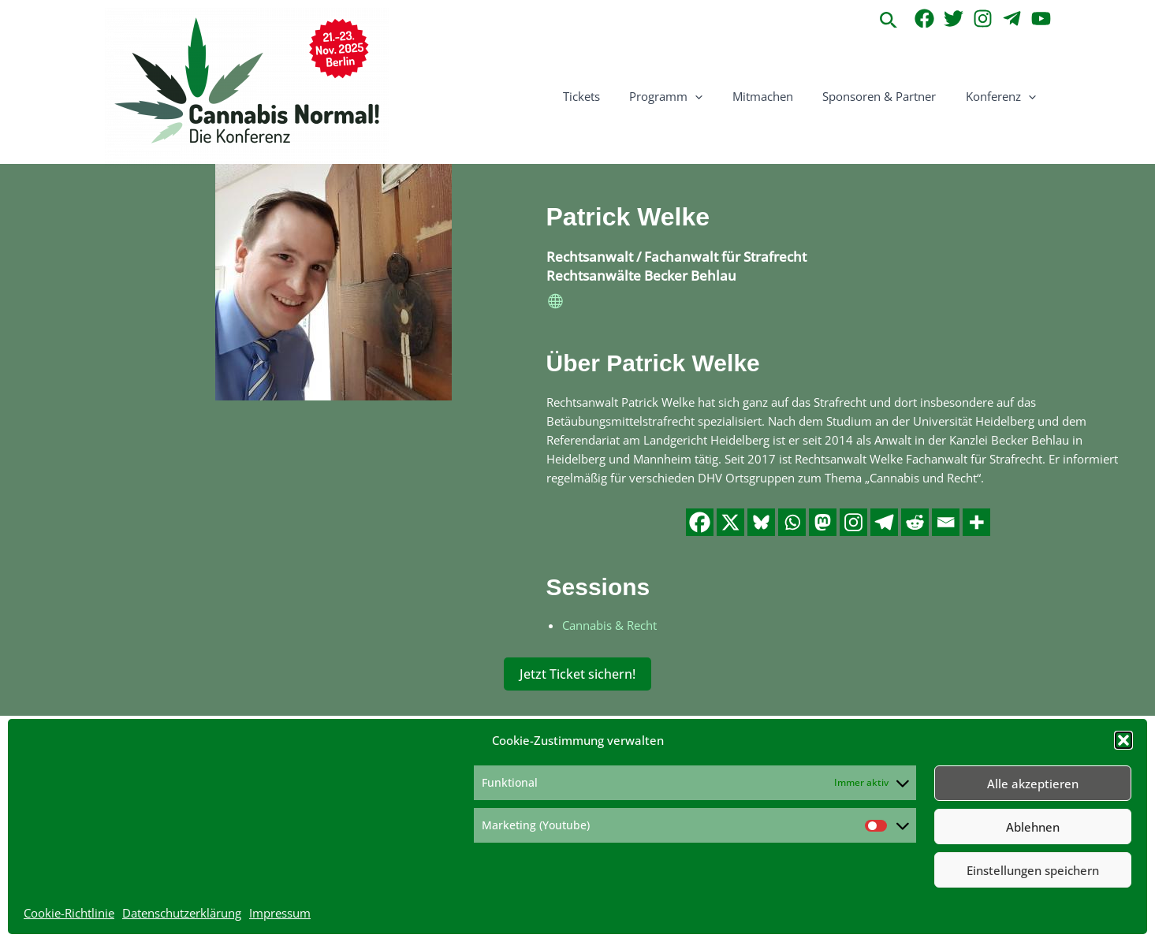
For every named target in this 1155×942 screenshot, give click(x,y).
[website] (556, 303)
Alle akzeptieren (1033, 783)
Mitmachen (777, 96)
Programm (687, 96)
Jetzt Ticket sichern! (577, 673)
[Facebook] (924, 18)
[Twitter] (953, 18)
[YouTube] (1041, 18)
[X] (730, 521)
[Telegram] (1012, 18)
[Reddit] (915, 521)
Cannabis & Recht (609, 624)
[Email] (945, 521)
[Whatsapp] (792, 521)
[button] (1123, 740)
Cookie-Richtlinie (69, 913)
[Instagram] (983, 18)
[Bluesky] (761, 521)
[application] (716, 96)
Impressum (280, 913)
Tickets (608, 96)
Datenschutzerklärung (181, 913)
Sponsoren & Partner (888, 96)
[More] (976, 521)
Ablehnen (1033, 827)
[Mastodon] (822, 521)
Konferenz (1004, 96)
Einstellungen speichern (1033, 870)
